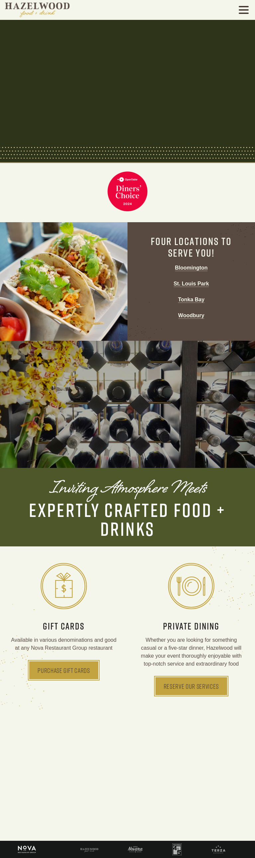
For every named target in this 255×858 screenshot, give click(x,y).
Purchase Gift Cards (64, 670)
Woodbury (191, 315)
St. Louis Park (191, 283)
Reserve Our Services (191, 686)
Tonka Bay (191, 299)
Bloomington (191, 268)
